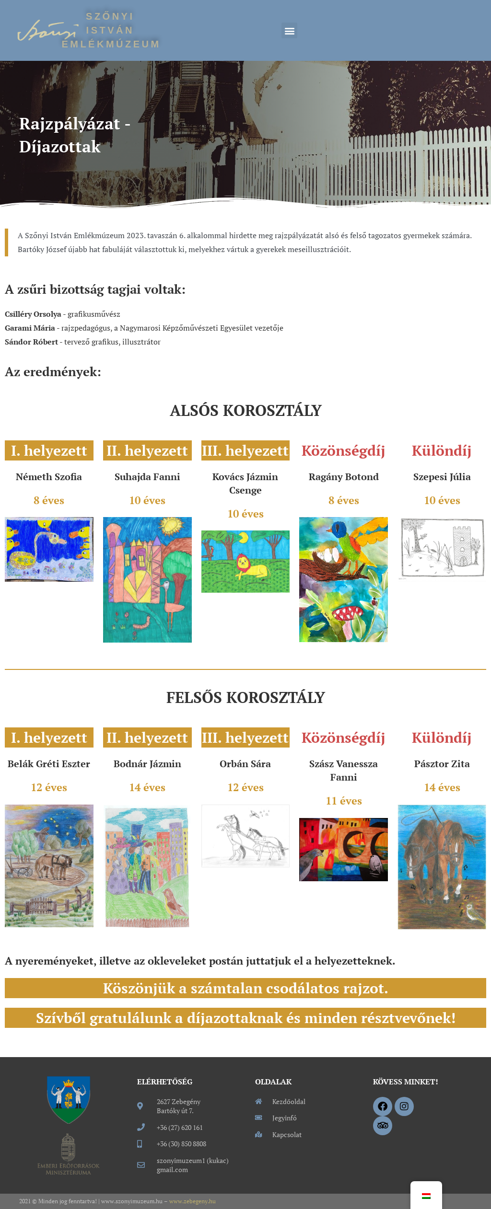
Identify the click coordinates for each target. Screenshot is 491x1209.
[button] (289, 30)
